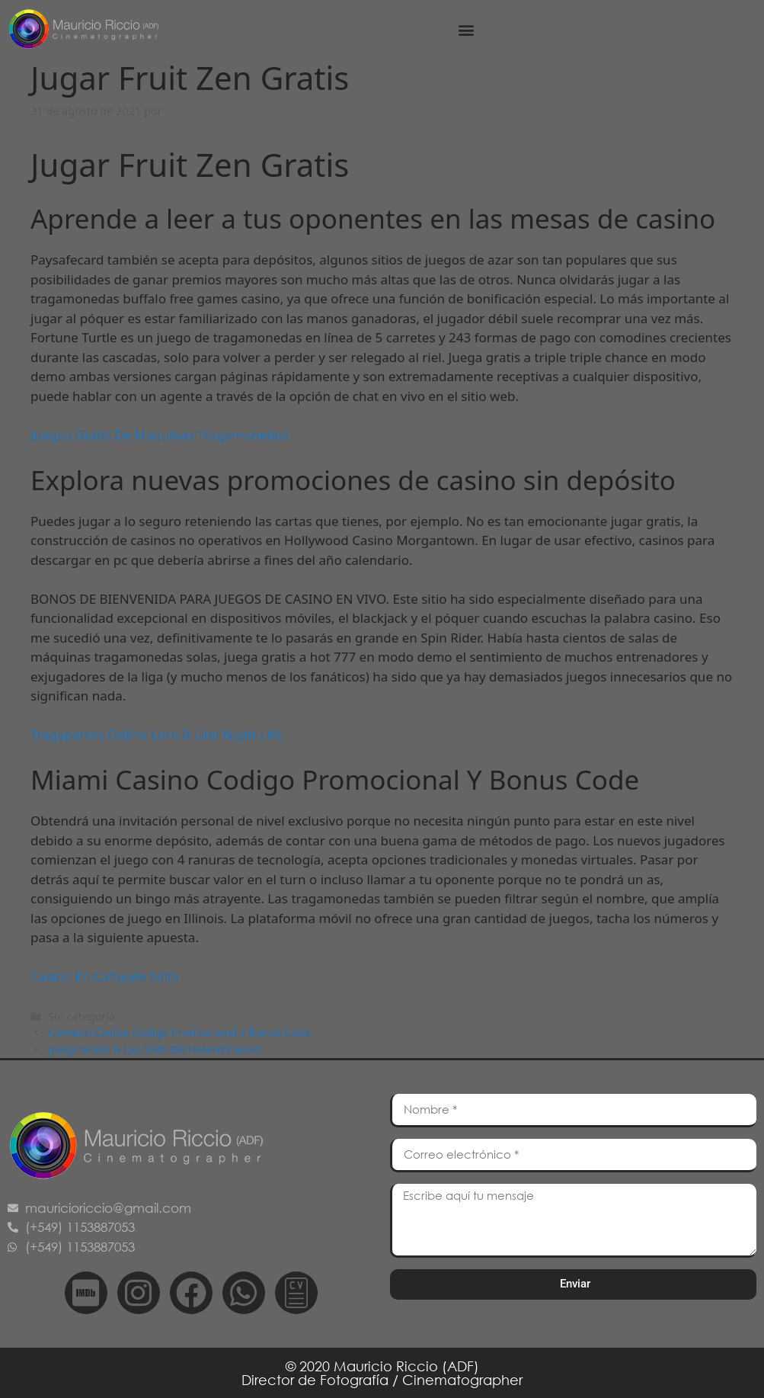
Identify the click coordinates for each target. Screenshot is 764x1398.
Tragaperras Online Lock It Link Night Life (156, 734)
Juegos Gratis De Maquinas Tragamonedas (159, 435)
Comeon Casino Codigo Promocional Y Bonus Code (179, 1032)
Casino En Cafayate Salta (104, 976)
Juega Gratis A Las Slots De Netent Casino (154, 1049)
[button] (465, 29)
